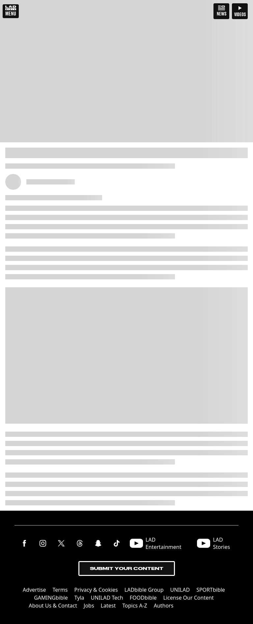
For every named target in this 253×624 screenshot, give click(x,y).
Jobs (89, 605)
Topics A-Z (134, 605)
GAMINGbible (51, 597)
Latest (108, 605)
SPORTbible (210, 589)
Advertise (34, 589)
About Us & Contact (53, 605)
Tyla (79, 597)
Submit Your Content (126, 568)
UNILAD (180, 589)
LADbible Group (144, 589)
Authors (164, 605)
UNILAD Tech (107, 597)
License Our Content (188, 597)
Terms (60, 589)
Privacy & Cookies (96, 589)
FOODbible (143, 597)
